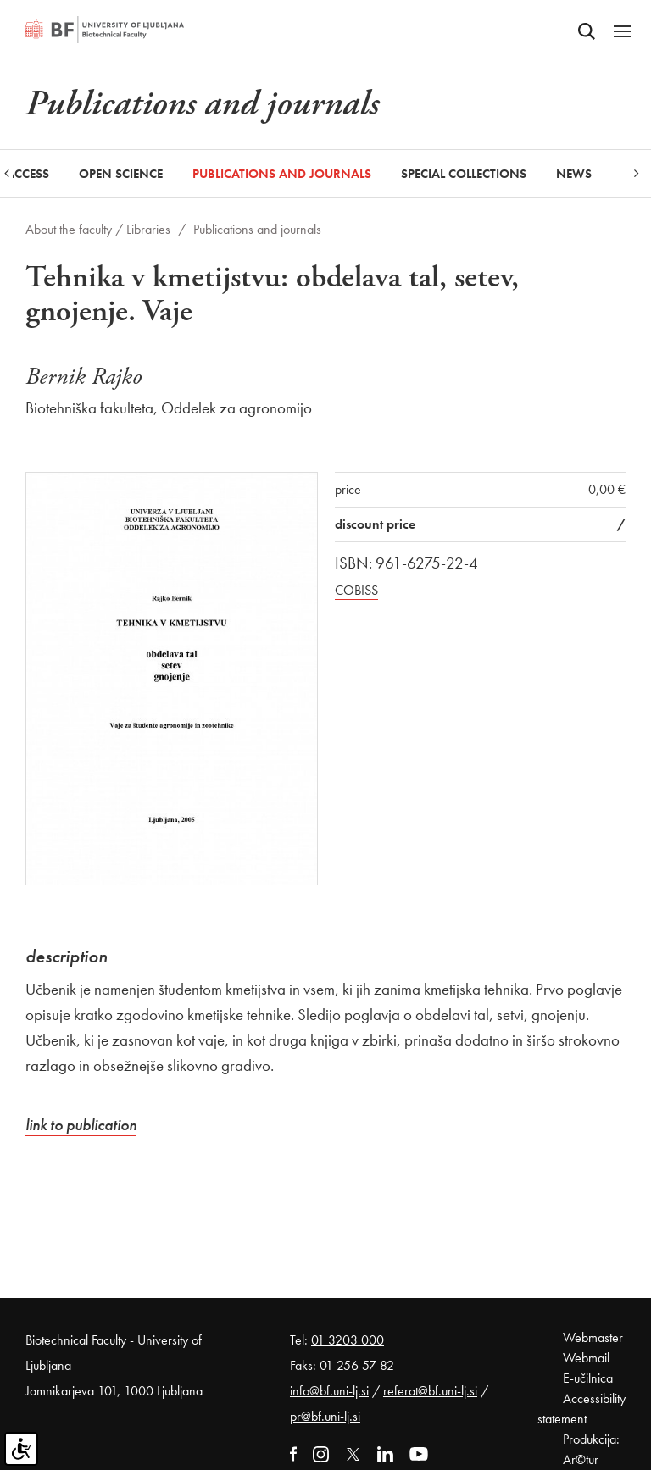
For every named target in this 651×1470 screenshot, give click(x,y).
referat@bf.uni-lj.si (430, 1391)
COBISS (356, 590)
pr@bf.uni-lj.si (325, 1416)
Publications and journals (281, 173)
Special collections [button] (463, 173)
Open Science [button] (121, 173)
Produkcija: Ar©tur (591, 1449)
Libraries (148, 229)
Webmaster (593, 1337)
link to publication (80, 1124)
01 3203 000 (347, 1340)
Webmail (586, 1358)
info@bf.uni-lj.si (329, 1391)
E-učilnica (588, 1378)
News (574, 173)
